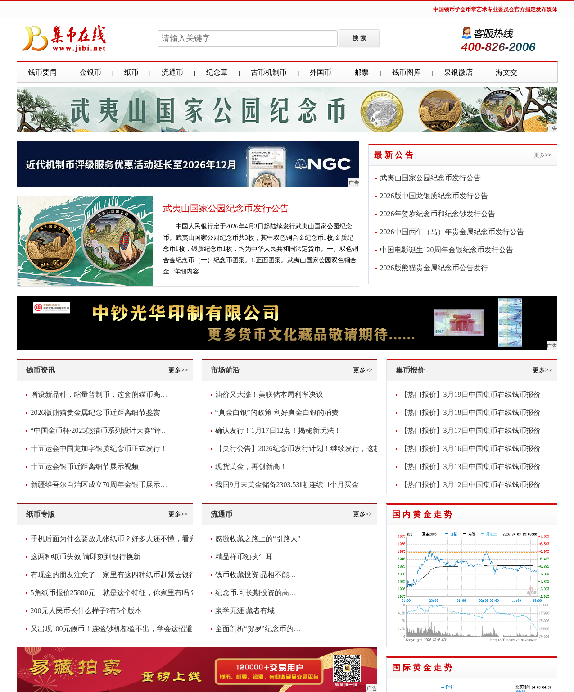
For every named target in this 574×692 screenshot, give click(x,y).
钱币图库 (406, 72)
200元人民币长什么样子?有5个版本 (86, 611)
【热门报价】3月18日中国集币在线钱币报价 (470, 412)
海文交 (506, 72)
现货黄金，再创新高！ (251, 466)
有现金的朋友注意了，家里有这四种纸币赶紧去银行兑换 (121, 574)
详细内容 (186, 271)
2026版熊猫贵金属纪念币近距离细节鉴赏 (95, 412)
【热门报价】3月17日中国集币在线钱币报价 (470, 430)
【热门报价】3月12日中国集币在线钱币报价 (470, 484)
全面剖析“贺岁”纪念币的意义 (261, 629)
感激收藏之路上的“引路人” (258, 538)
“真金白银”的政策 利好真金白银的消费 (277, 412)
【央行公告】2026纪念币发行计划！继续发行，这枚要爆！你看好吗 (323, 448)
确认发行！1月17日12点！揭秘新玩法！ (278, 430)
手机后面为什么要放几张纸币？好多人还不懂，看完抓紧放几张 (131, 538)
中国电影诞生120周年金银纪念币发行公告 (446, 250)
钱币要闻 (42, 72)
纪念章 (217, 72)
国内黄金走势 (423, 514)
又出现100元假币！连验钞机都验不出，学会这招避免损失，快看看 (137, 629)
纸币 (131, 72)
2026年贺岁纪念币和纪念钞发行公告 (437, 214)
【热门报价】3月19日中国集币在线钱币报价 (470, 394)
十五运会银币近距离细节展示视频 (85, 466)
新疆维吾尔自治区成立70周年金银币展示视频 (103, 484)
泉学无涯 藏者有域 (245, 611)
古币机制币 (269, 72)
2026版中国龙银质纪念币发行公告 (434, 196)
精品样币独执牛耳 (244, 556)
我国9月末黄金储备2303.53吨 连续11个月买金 (287, 484)
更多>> (542, 155)
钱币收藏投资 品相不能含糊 (259, 574)
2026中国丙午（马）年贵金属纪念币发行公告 (452, 232)
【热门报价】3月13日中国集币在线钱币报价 (470, 466)
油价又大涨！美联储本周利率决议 (269, 394)
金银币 (90, 72)
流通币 (172, 72)
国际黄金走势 (423, 667)
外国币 (320, 72)
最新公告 (395, 154)
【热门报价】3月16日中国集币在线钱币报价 (470, 448)
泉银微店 (458, 72)
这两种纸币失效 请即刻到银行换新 (85, 556)
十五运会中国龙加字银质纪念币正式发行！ (99, 448)
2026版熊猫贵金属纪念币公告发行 (434, 268)
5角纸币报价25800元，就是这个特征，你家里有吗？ (113, 592)
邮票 (361, 72)
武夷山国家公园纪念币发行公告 (226, 208)
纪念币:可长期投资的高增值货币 (266, 592)
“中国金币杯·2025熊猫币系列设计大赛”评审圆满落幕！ (117, 430)
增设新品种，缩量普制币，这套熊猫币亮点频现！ (110, 394)
